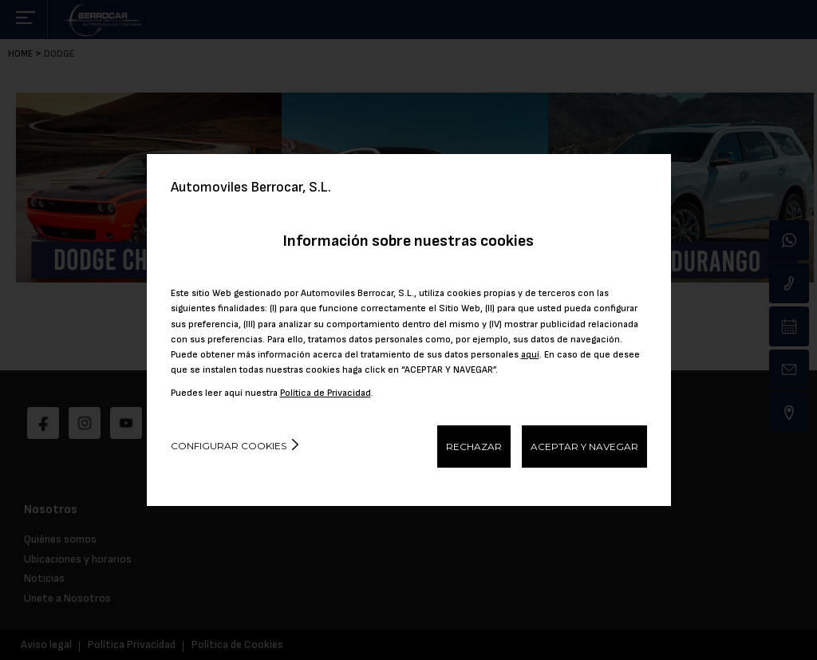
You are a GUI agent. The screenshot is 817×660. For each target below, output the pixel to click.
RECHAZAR (474, 447)
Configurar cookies (228, 446)
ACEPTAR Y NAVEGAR (584, 447)
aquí (530, 355)
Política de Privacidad (325, 393)
